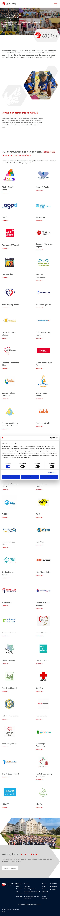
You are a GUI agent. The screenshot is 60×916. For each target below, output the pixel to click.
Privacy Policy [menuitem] (29, 904)
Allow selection (30, 477)
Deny (11, 477)
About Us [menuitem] (19, 896)
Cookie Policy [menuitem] (36, 904)
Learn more (5, 193)
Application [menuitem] (19, 894)
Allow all (49, 477)
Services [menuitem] (26, 884)
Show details (51, 472)
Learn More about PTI (10, 868)
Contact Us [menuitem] (45, 899)
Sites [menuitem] (17, 891)
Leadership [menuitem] (19, 884)
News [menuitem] (43, 884)
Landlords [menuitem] (27, 886)
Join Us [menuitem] (44, 896)
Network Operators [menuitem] (29, 889)
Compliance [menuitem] (21, 904)
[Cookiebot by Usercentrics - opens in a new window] (51, 438)
